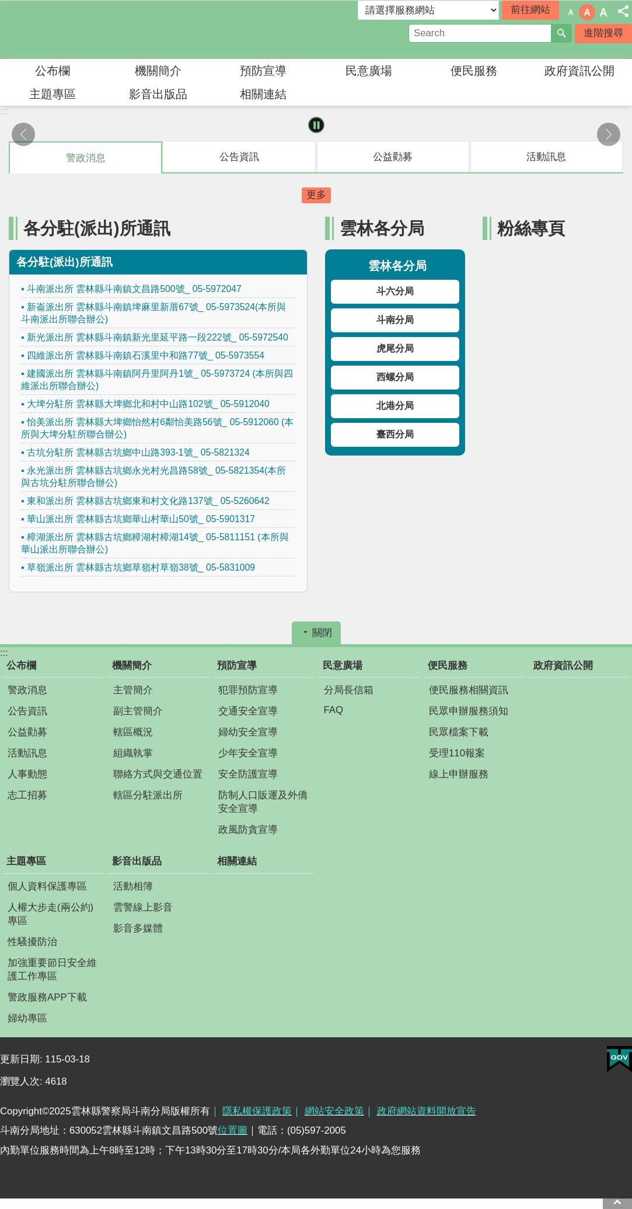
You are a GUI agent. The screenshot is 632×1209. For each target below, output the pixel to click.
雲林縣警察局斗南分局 (102, 29)
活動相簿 (133, 886)
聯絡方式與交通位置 (157, 774)
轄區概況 (133, 732)
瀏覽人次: (22, 1081)
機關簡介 (158, 70)
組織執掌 (133, 753)
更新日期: (22, 1059)
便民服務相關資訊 (468, 690)
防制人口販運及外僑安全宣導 (263, 802)
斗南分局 (395, 320)
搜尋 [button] (561, 33)
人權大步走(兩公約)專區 (50, 914)
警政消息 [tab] (86, 158)
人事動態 (27, 774)
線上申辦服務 (458, 774)
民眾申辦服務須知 (468, 711)
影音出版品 (158, 94)
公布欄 (52, 70)
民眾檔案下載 (458, 732)
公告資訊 (27, 711)
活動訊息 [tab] (546, 156)
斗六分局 (395, 291)
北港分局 (395, 406)
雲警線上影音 (143, 907)
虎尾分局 (395, 348)
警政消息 (27, 690)
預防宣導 (263, 70)
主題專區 (52, 94)
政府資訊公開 (579, 70)
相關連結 (263, 94)
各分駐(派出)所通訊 (96, 228)
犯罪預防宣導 (248, 690)
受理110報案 (457, 753)
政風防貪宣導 (248, 829)
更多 (316, 194)
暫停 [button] (316, 125)
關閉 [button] (322, 632)
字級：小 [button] (571, 12)
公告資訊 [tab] (239, 156)
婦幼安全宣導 (248, 732)
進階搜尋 (603, 33)
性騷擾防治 (32, 941)
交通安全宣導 (248, 711)
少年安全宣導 (248, 753)
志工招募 (27, 795)
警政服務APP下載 (47, 997)
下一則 (608, 134)
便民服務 (474, 70)
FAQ (334, 709)
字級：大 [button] (603, 12)
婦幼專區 (27, 1018)
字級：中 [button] (587, 12)
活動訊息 (27, 753)
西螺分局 (395, 377)
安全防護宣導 (248, 774)
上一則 (23, 134)
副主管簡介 (138, 711)
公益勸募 (27, 732)
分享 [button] (623, 11)
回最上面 (617, 1201)
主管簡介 (133, 690)
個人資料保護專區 (47, 886)
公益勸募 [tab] (393, 156)
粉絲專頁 (531, 228)
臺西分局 (395, 434)
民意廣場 (368, 70)
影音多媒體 (138, 928)
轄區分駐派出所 (148, 795)
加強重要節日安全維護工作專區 (52, 969)
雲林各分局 (382, 228)
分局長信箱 (348, 690)
